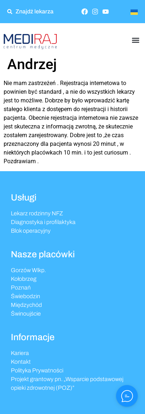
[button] (135, 40)
